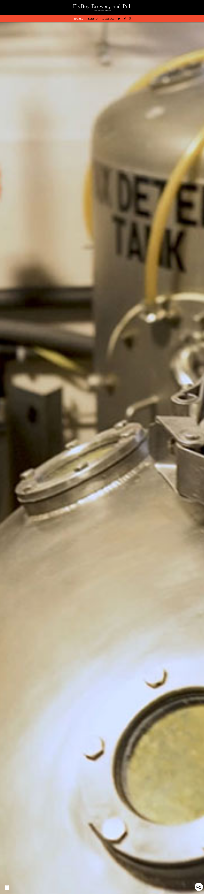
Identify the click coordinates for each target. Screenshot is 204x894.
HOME (78, 18)
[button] (7, 887)
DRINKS (108, 18)
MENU (93, 18)
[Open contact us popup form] (199, 887)
